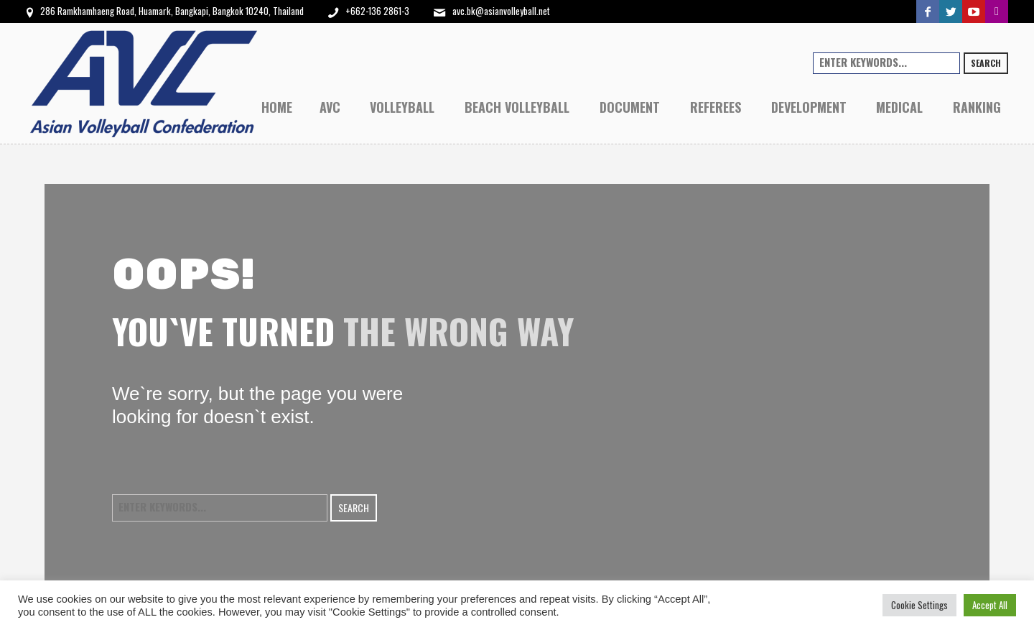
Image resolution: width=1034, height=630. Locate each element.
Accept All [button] (989, 605)
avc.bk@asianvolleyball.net (501, 11)
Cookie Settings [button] (919, 605)
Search (986, 63)
